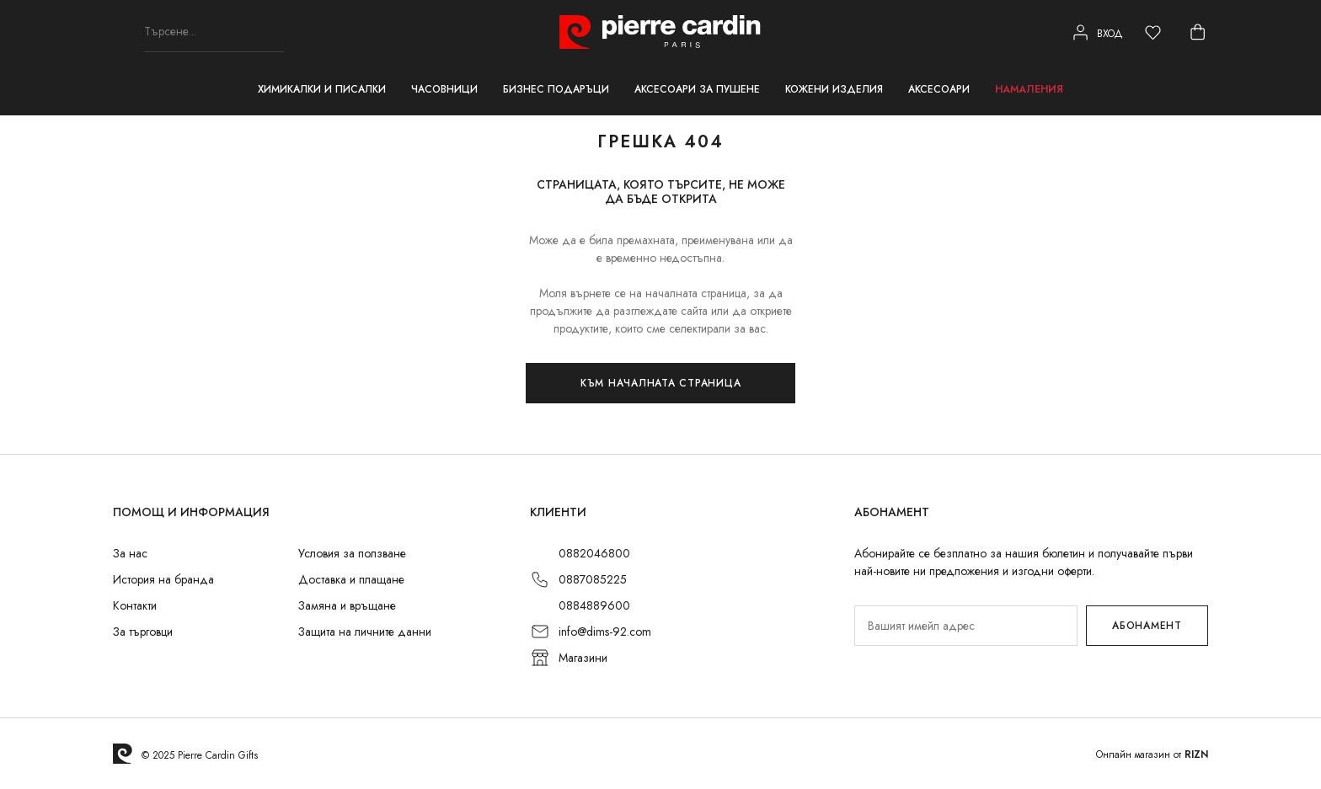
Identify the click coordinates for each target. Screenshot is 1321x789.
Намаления (1029, 89)
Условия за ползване (352, 553)
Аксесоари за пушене (697, 89)
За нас (130, 553)
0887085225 (593, 579)
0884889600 (594, 605)
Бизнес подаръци (556, 89)
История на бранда (163, 579)
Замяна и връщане (347, 605)
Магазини (583, 657)
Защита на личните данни (364, 631)
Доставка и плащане (351, 579)
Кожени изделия (834, 89)
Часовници (444, 89)
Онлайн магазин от (1152, 754)
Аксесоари (939, 89)
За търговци (143, 631)
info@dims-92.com (605, 631)
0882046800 (594, 553)
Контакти (135, 605)
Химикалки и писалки (322, 89)
